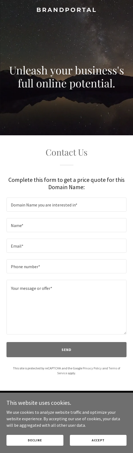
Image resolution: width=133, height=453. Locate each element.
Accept (98, 440)
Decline (35, 440)
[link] (66, 10)
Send (66, 349)
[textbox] (66, 205)
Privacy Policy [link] (92, 368)
